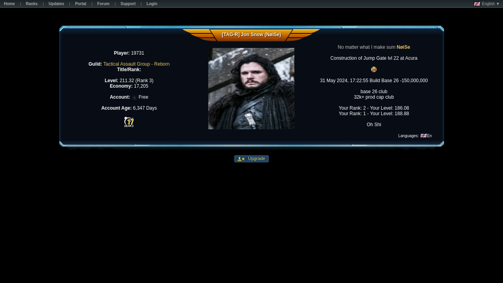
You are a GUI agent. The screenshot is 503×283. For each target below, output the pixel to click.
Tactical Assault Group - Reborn (136, 64)
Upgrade (256, 158)
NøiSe (403, 47)
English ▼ (487, 4)
